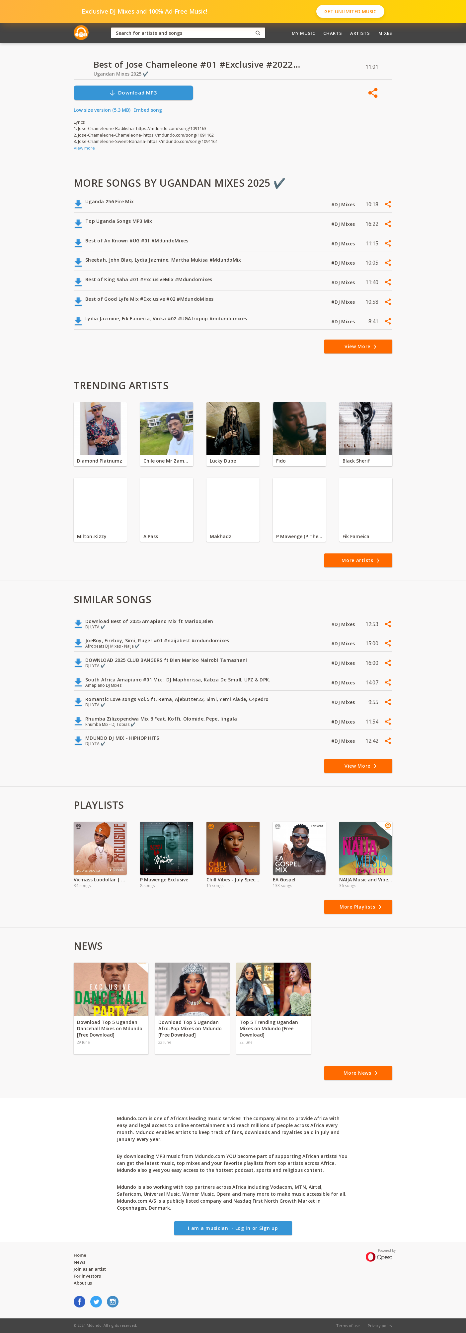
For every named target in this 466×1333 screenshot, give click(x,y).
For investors (87, 1276)
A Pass (150, 536)
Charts (332, 33)
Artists (360, 33)
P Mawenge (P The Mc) (299, 536)
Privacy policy (380, 1325)
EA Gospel (284, 879)
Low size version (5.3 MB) (102, 110)
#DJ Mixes (343, 204)
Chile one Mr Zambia (166, 461)
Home (80, 1255)
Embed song (147, 110)
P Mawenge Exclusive (164, 879)
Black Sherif (356, 461)
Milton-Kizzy (92, 536)
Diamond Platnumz (99, 461)
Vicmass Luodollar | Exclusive (100, 879)
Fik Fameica (356, 536)
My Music (303, 33)
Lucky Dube (223, 461)
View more (84, 148)
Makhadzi (221, 536)
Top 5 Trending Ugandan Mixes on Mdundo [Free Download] (269, 1028)
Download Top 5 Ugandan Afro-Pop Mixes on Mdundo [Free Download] (190, 1028)
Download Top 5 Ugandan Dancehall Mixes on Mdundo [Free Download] (109, 1028)
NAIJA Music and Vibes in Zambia (365, 879)
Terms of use (348, 1325)
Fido (281, 461)
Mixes (385, 33)
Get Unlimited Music (350, 11)
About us (83, 1283)
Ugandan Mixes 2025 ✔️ (121, 74)
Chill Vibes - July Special (233, 879)
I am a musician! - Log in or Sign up (233, 1228)
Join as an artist (90, 1269)
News (79, 1262)
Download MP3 (133, 92)
